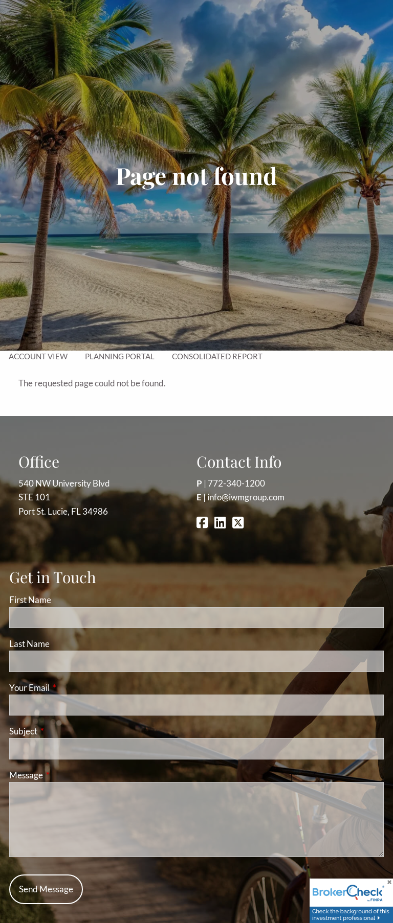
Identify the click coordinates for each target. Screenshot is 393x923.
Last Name (29, 643)
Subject (63, 731)
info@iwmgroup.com (246, 497)
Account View (38, 356)
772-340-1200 (236, 483)
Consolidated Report (217, 356)
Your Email (69, 687)
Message (65, 775)
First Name (30, 599)
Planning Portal (120, 356)
